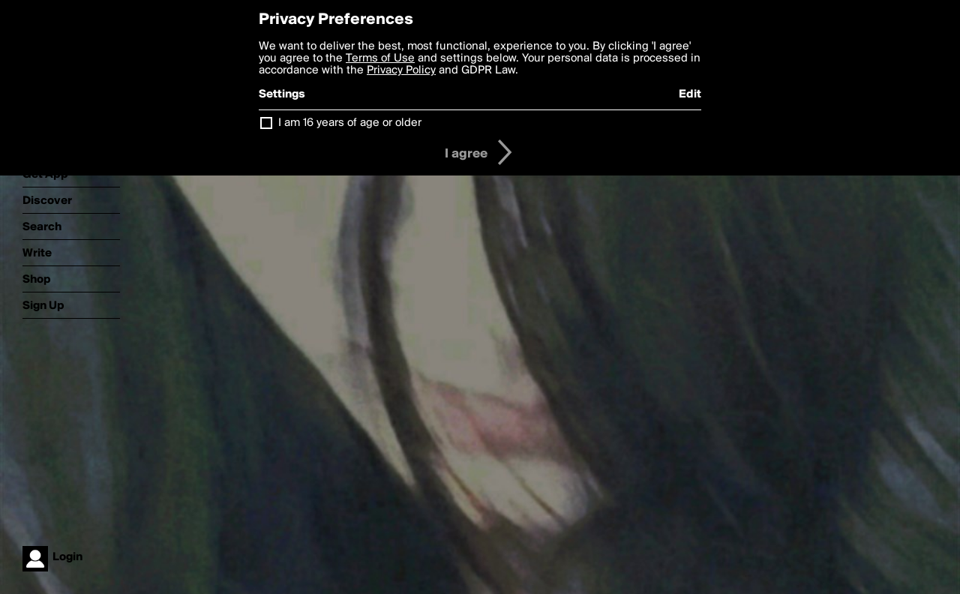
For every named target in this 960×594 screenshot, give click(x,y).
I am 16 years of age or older (350, 123)
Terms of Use (380, 58)
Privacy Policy (401, 70)
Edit (690, 94)
